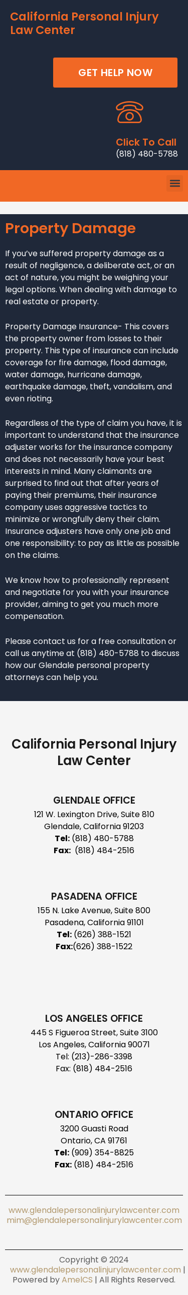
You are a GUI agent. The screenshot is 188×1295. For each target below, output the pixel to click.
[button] (174, 183)
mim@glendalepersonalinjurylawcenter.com (94, 1220)
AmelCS (77, 1279)
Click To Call (146, 142)
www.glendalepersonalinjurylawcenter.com (94, 1210)
